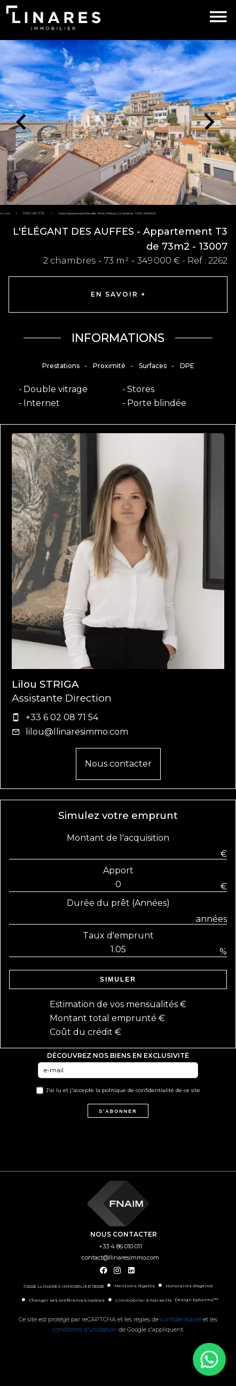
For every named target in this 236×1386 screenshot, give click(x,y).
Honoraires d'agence (189, 1285)
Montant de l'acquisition (118, 838)
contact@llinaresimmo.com (120, 1257)
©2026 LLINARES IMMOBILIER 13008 (63, 1286)
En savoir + (118, 294)
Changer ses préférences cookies (67, 1300)
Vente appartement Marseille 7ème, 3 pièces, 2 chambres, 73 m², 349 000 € (107, 213)
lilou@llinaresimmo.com (77, 732)
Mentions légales (134, 1285)
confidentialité (180, 1319)
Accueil (5, 213)
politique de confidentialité (138, 1090)
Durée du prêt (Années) (118, 903)
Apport (118, 870)
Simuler (118, 979)
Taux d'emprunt (118, 935)
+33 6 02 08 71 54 (62, 717)
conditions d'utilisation (84, 1329)
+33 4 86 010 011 (120, 1246)
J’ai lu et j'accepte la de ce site (123, 1090)
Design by (196, 1299)
